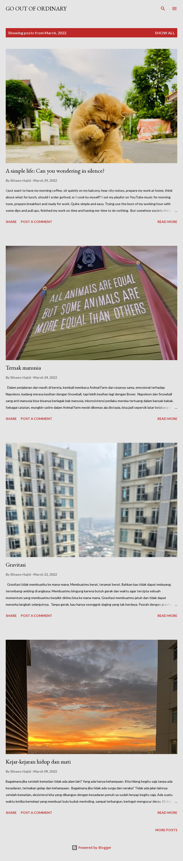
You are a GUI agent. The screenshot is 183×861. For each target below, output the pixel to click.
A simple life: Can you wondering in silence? (55, 170)
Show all (165, 32)
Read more (167, 222)
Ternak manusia (23, 367)
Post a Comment (36, 222)
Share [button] (11, 222)
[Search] (163, 8)
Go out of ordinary (36, 8)
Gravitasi (16, 564)
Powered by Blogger (91, 847)
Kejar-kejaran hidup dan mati (38, 761)
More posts (166, 830)
